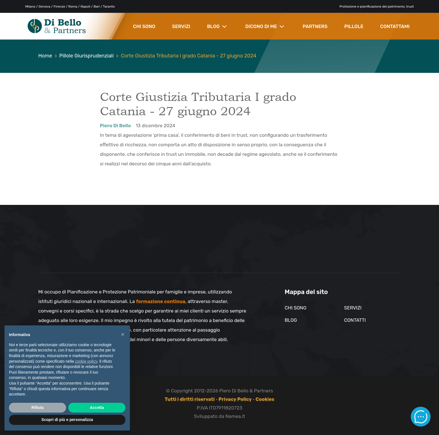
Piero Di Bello (115, 125)
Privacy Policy (235, 399)
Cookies (265, 399)
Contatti (355, 320)
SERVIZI (181, 26)
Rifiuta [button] (37, 407)
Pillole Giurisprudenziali (86, 56)
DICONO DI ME (264, 26)
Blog (291, 320)
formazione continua (160, 301)
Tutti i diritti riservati (189, 399)
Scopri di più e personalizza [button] (67, 419)
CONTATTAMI (395, 26)
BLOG (217, 26)
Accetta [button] (97, 407)
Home (45, 56)
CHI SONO (144, 26)
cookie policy (86, 361)
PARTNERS (315, 26)
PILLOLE (353, 26)
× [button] (122, 334)
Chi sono (296, 308)
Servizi (352, 308)
